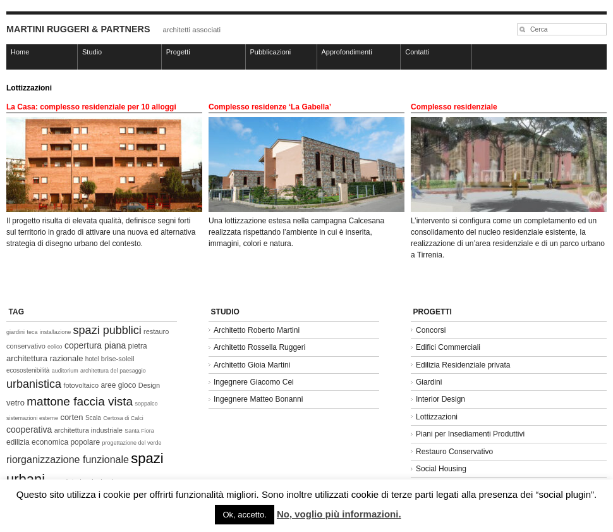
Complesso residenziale (454, 106)
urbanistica (33, 384)
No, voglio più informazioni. (339, 514)
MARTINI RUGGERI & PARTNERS (78, 29)
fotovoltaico (81, 385)
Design (149, 385)
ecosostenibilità (27, 370)
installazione (55, 332)
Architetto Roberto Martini (257, 330)
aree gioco (118, 385)
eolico (55, 346)
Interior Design (440, 399)
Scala (93, 417)
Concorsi (431, 330)
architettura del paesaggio (113, 371)
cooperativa (29, 429)
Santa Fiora (139, 431)
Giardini (429, 382)
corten (71, 417)
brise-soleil (118, 358)
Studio (92, 52)
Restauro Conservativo (454, 451)
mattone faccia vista (80, 401)
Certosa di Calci (123, 418)
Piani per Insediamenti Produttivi (470, 434)
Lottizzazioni (437, 416)
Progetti (178, 52)
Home (20, 52)
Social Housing (441, 468)
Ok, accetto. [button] (244, 514)
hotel (92, 359)
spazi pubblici (107, 330)
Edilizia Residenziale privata (463, 365)
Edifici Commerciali (448, 347)
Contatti (417, 52)
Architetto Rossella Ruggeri (259, 347)
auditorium (65, 371)
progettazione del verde (131, 443)
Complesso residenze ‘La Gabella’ (270, 106)
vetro (15, 402)
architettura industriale (88, 430)
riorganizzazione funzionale (67, 459)
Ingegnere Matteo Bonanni (258, 399)
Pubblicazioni (270, 52)
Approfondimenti (347, 52)
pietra (137, 346)
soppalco (146, 403)
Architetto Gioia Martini (252, 365)
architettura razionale (44, 358)
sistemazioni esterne (32, 418)
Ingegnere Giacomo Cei (254, 382)
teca (32, 332)
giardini (15, 332)
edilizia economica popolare (53, 442)
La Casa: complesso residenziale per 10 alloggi (91, 106)
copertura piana (95, 345)
